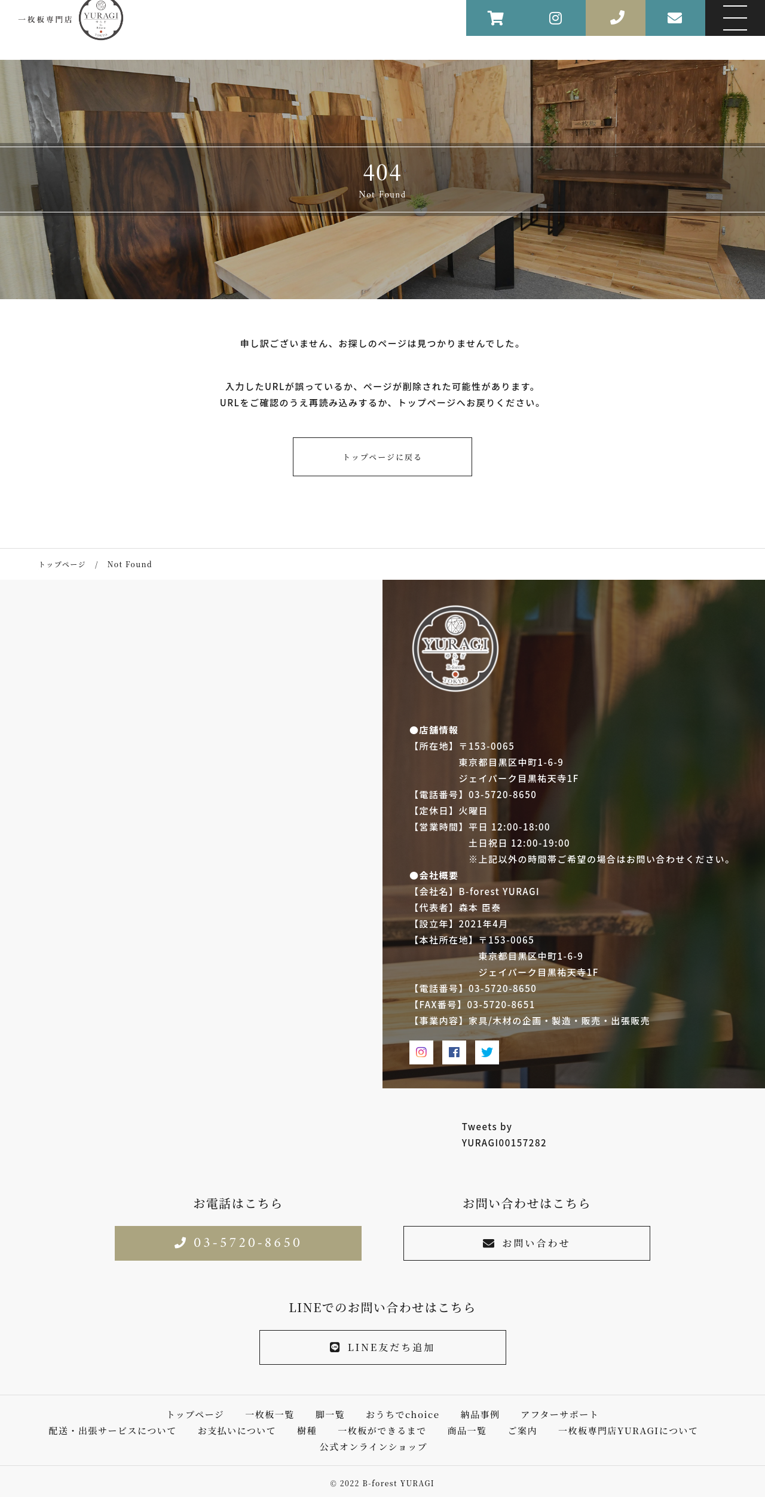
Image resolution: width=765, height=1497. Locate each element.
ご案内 (522, 1430)
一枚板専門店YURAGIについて (628, 1430)
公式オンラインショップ (373, 1446)
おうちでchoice (402, 1414)
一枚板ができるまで (382, 1430)
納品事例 (480, 1414)
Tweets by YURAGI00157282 (504, 1134)
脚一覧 (330, 1414)
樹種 (307, 1430)
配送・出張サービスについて (113, 1430)
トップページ (195, 1414)
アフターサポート (560, 1414)
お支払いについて (237, 1430)
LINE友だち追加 (383, 1347)
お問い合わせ (526, 1243)
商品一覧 (467, 1430)
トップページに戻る (382, 457)
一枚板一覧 (270, 1414)
